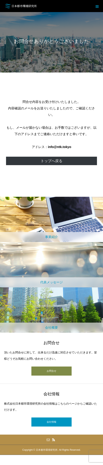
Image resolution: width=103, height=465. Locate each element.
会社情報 (51, 421)
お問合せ (51, 371)
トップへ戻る (51, 161)
